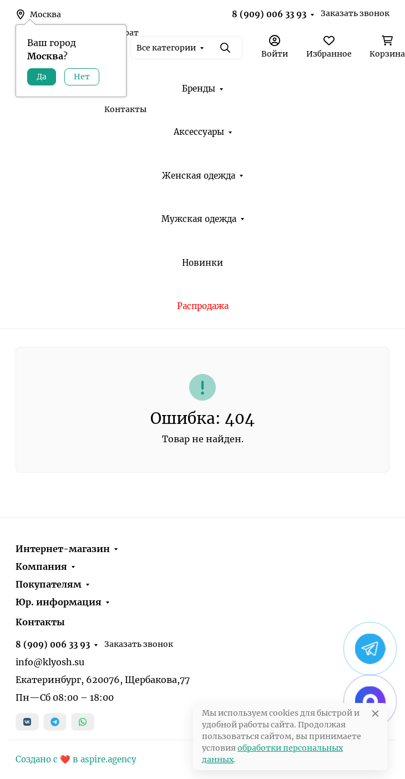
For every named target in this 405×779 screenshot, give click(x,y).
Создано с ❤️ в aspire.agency (76, 759)
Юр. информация (59, 602)
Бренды (198, 88)
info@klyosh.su (50, 661)
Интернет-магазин (63, 548)
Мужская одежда (198, 219)
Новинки (202, 262)
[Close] (375, 713)
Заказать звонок (355, 13)
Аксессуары (199, 132)
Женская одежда (198, 175)
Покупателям (49, 584)
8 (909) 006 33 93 (269, 14)
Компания (41, 566)
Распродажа (203, 306)
